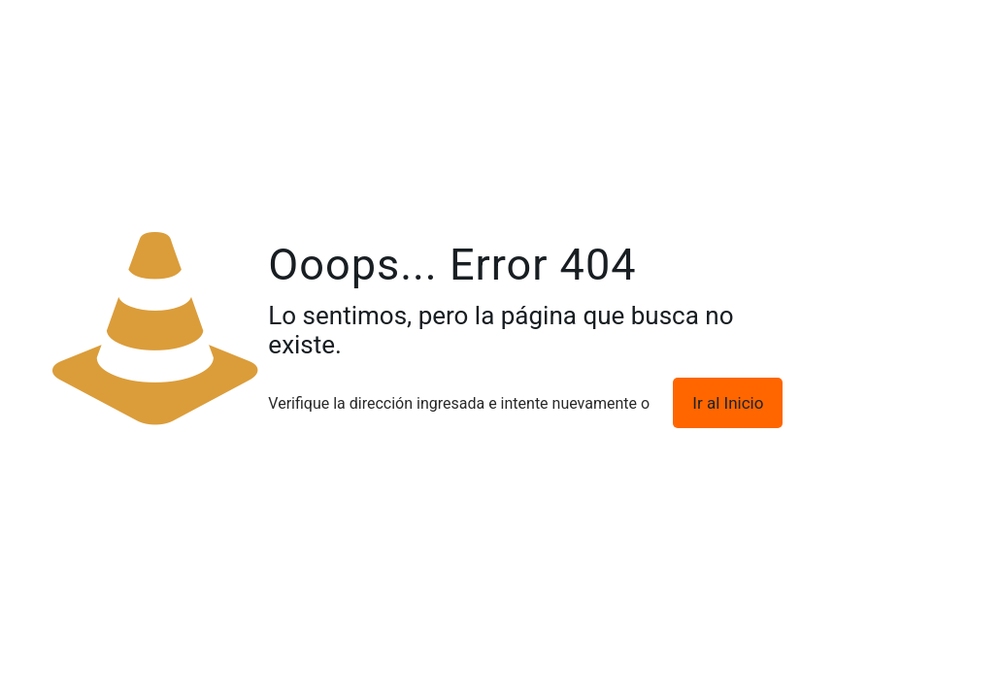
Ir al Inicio (727, 403)
